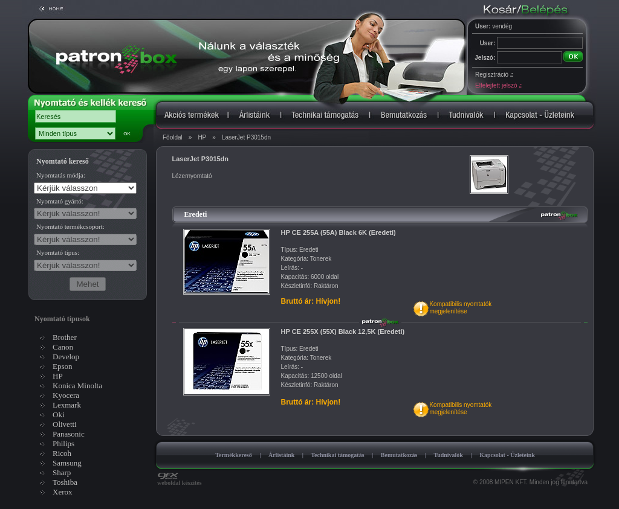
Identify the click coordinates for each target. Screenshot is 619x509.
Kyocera (66, 395)
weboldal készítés (179, 480)
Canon (63, 346)
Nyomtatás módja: (60, 175)
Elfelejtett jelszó (498, 85)
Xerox (63, 491)
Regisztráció (494, 74)
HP (202, 137)
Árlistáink (281, 455)
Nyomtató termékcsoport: (70, 226)
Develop (66, 356)
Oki (59, 414)
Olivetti (65, 424)
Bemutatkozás (399, 455)
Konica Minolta (77, 385)
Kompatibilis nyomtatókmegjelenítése (460, 308)
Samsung (67, 462)
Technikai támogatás (337, 455)
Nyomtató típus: (57, 252)
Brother (65, 337)
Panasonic (69, 433)
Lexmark (67, 404)
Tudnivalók (448, 455)
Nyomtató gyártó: (59, 201)
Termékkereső (233, 455)
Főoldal (173, 137)
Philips (63, 443)
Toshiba (65, 482)
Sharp (62, 472)
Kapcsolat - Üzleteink (507, 455)
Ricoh (62, 453)
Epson (63, 366)
